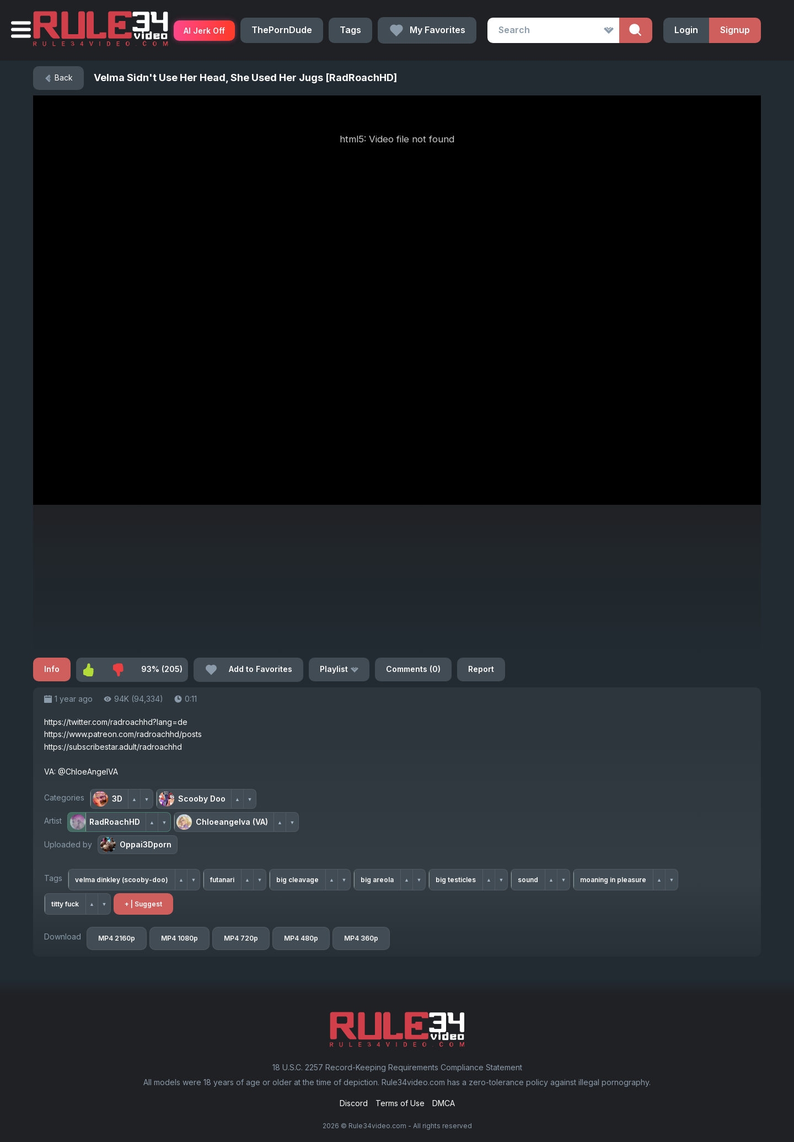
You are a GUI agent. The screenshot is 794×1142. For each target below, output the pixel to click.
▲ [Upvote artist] (151, 822)
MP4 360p (361, 938)
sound (528, 880)
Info (52, 669)
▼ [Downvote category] (146, 799)
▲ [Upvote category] (134, 799)
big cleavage (297, 880)
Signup (735, 29)
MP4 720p (241, 938)
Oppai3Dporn (135, 844)
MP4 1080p (179, 938)
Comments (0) (413, 669)
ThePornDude (281, 29)
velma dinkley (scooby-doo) (121, 880)
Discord (354, 1103)
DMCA (443, 1103)
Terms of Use (400, 1103)
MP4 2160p (116, 938)
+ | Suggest (143, 904)
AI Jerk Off (204, 30)
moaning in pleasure (613, 880)
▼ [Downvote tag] (193, 880)
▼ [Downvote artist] (164, 822)
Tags (350, 29)
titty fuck (65, 904)
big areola (377, 880)
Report (481, 669)
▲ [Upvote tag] (181, 880)
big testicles (456, 880)
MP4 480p (301, 938)
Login (686, 29)
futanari (222, 880)
